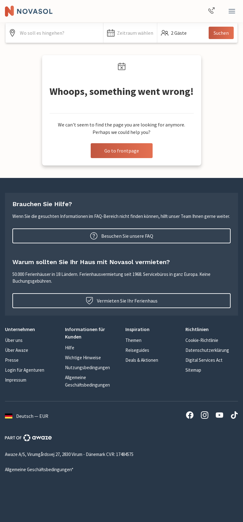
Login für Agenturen (24, 370)
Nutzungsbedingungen (87, 367)
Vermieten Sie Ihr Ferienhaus (122, 300)
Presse (12, 360)
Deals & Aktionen (141, 360)
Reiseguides (137, 350)
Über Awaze (16, 350)
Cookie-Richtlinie (201, 340)
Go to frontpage (121, 151)
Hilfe (69, 348)
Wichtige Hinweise (83, 358)
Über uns (14, 340)
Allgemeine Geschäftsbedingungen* (39, 469)
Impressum (15, 380)
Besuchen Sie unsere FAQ (121, 236)
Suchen (221, 33)
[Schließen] (232, 11)
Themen (133, 340)
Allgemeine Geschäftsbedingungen (87, 381)
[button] (130, 33)
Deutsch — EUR (26, 416)
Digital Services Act (204, 360)
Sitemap (193, 370)
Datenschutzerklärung (207, 350)
